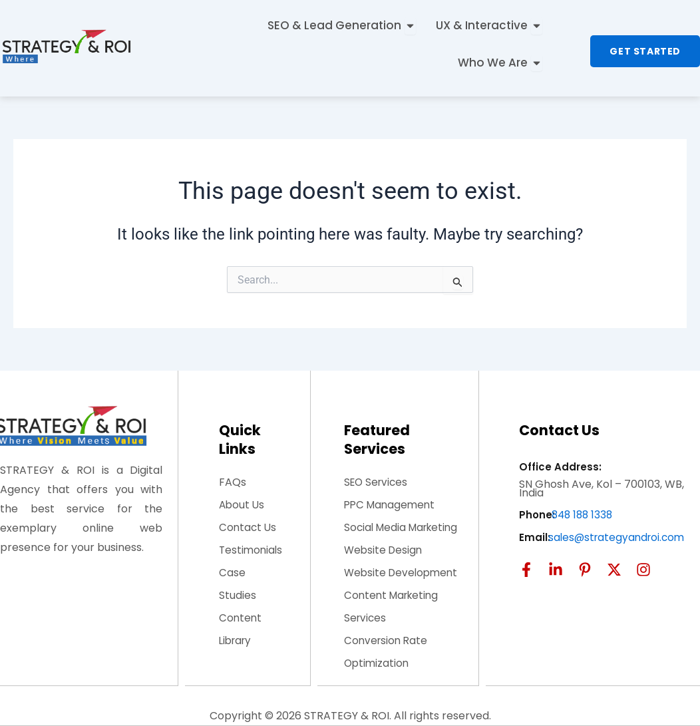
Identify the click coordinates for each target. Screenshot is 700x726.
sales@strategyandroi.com (619, 537)
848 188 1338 (584, 514)
